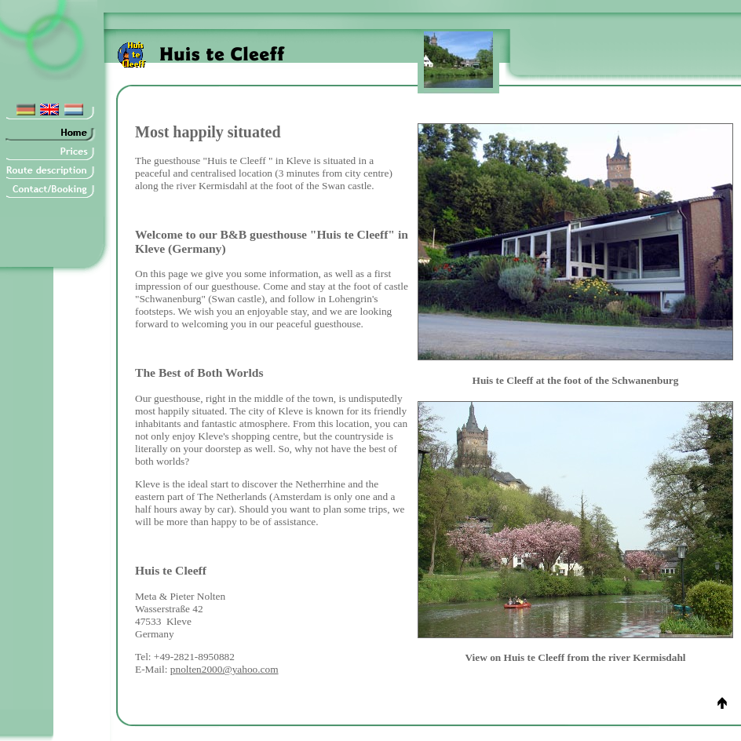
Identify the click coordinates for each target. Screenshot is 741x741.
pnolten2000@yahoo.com (224, 669)
